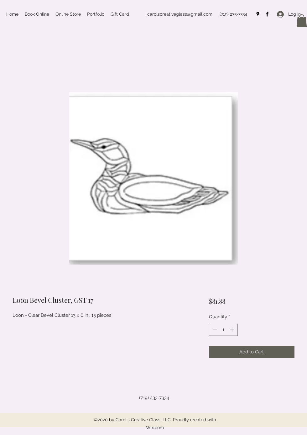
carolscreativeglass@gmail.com (179, 14)
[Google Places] (258, 14)
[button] (301, 20)
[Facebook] (267, 14)
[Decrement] (214, 330)
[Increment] (232, 330)
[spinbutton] (223, 330)
